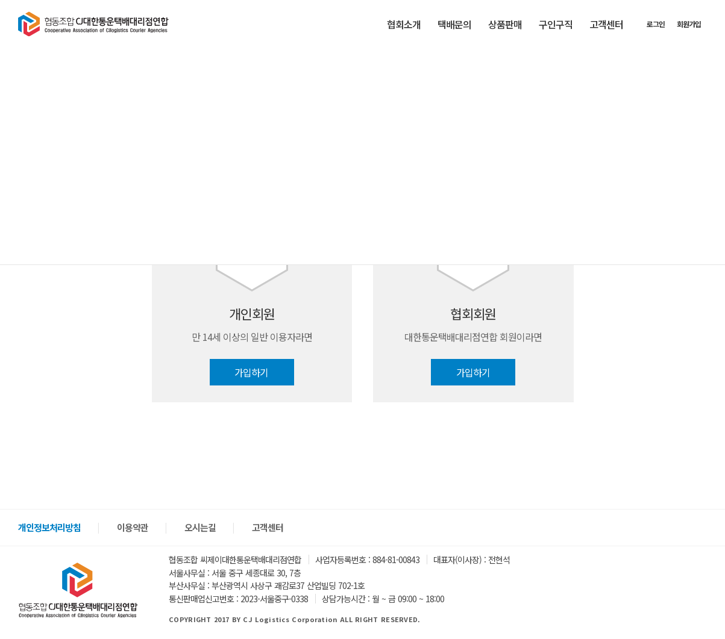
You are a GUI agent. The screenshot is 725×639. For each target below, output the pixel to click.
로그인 (656, 24)
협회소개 (404, 24)
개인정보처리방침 (49, 527)
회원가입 (689, 24)
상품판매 (505, 24)
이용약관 (132, 527)
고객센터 (606, 24)
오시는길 (200, 527)
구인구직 (556, 24)
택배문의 (454, 24)
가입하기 (251, 372)
